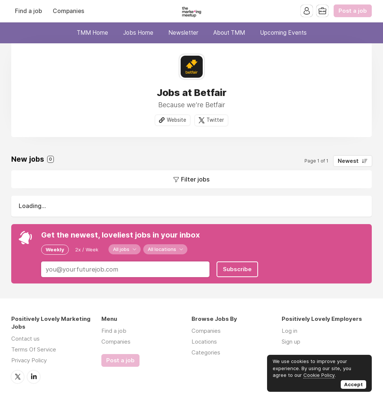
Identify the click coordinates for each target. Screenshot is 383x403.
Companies (68, 11)
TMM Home (92, 32)
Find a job (28, 11)
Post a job (352, 10)
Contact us (25, 338)
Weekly (55, 249)
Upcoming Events (283, 32)
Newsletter (183, 32)
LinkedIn (33, 377)
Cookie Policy (319, 375)
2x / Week (86, 249)
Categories (206, 352)
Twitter (215, 120)
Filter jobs (195, 179)
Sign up (291, 341)
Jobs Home (138, 32)
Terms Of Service (33, 349)
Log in (289, 330)
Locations (204, 341)
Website (176, 120)
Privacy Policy (29, 360)
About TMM (229, 32)
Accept (353, 384)
